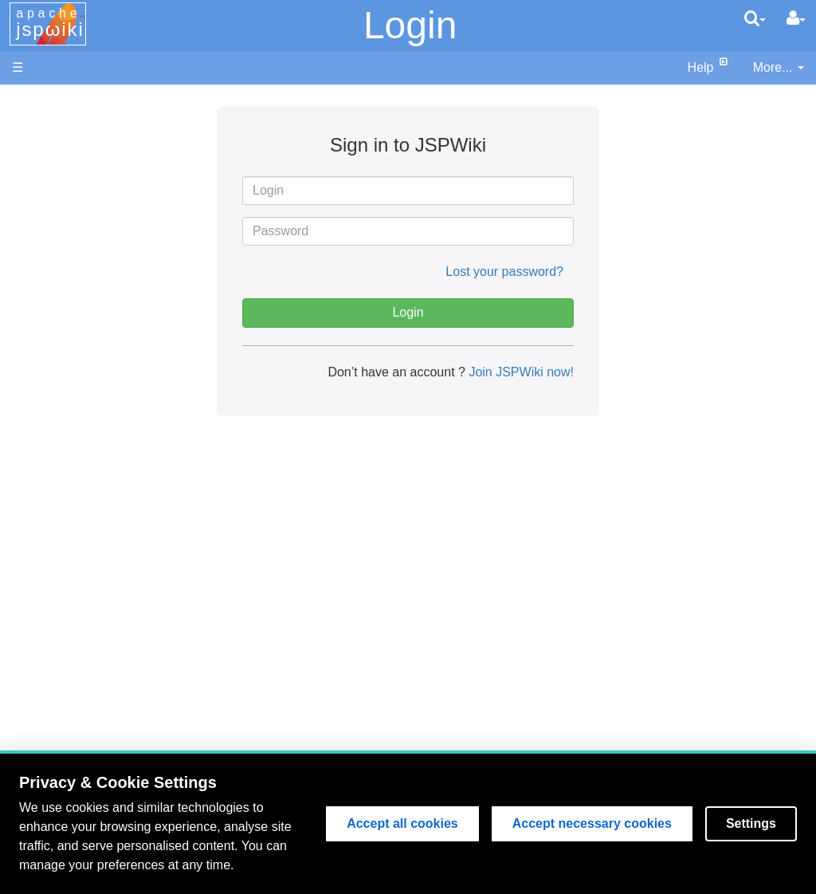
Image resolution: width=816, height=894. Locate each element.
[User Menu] (796, 18)
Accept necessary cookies (592, 823)
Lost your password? (504, 271)
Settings (751, 823)
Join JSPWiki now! (519, 372)
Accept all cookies (402, 823)
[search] (755, 18)
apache (50, 23)
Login (410, 25)
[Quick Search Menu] (755, 18)
